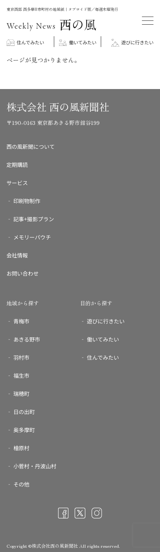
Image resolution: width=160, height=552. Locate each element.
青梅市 (21, 321)
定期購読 (17, 164)
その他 (21, 484)
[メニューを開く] (147, 21)
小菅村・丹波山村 (35, 466)
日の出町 (24, 412)
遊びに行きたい (132, 42)
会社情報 (17, 255)
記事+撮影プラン (33, 219)
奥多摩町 (24, 430)
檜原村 (21, 448)
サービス (17, 183)
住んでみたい (25, 42)
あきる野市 (26, 339)
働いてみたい (78, 42)
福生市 (21, 375)
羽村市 (21, 357)
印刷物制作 (26, 201)
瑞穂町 (21, 393)
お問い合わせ (23, 273)
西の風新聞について (31, 146)
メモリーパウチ (32, 237)
